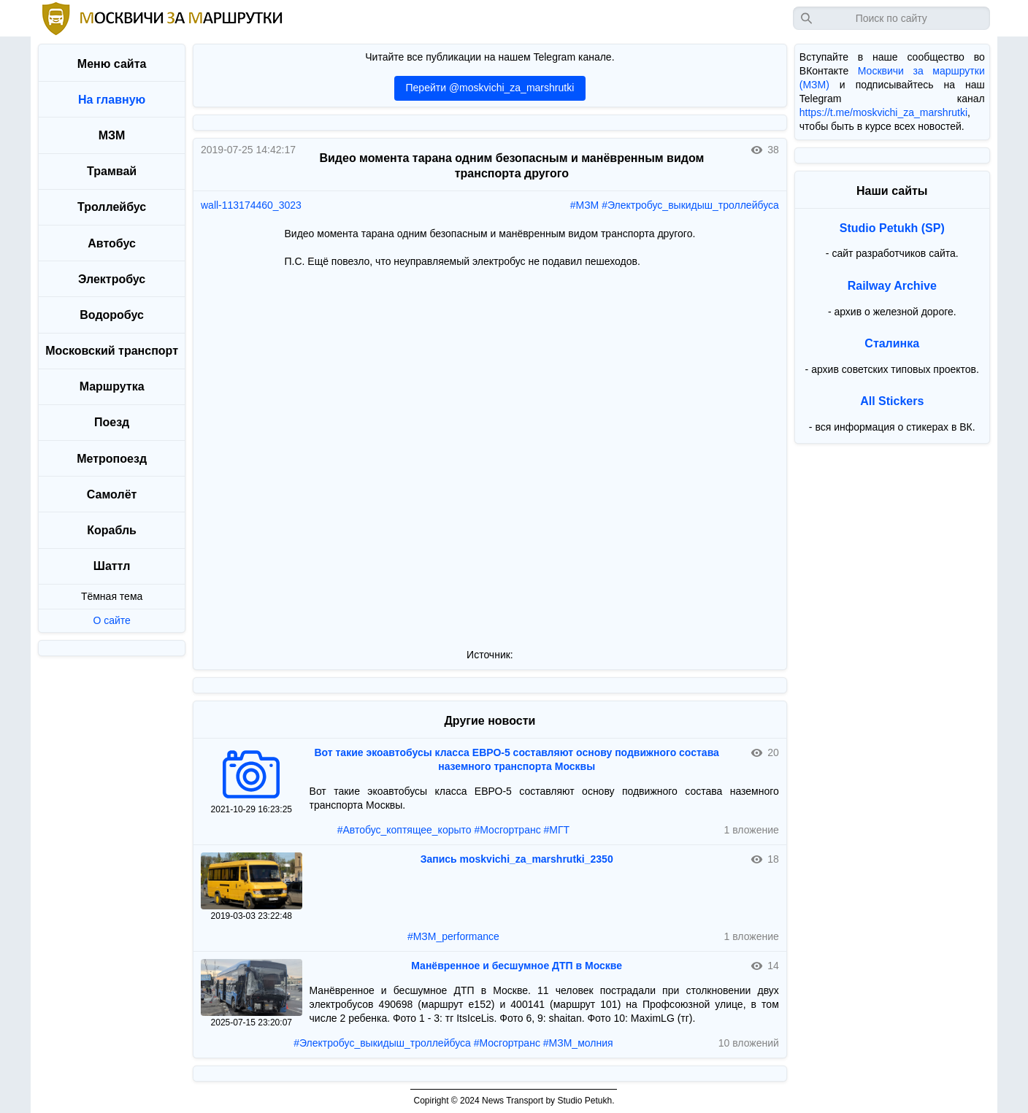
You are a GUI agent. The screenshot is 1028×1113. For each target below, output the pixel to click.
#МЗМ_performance (453, 936)
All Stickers (892, 401)
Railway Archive (892, 286)
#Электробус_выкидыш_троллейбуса (690, 205)
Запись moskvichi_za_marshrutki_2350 (517, 859)
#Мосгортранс (507, 830)
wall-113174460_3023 (251, 205)
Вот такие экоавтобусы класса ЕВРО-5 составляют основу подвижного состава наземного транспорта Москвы (516, 759)
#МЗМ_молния (578, 1043)
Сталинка (891, 343)
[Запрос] (891, 18)
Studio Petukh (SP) (892, 228)
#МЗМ (584, 205)
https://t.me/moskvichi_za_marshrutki (883, 112)
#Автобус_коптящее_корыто (404, 830)
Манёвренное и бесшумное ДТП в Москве (516, 965)
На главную (111, 99)
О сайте (111, 620)
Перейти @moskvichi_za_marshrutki (490, 87)
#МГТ (557, 830)
